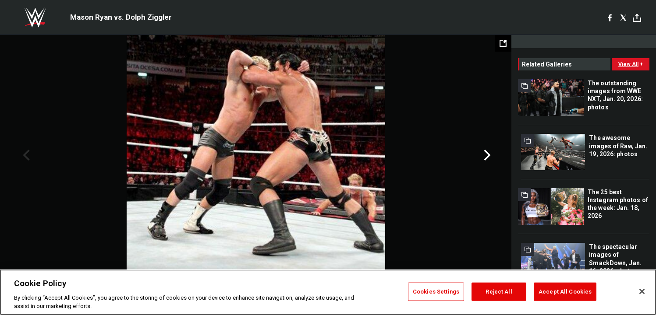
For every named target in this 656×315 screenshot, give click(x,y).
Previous (25, 155)
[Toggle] (637, 18)
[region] (328, 292)
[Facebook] (610, 17)
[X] (623, 17)
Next (486, 155)
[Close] (642, 291)
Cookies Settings (436, 291)
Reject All (499, 291)
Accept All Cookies (565, 291)
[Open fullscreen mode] (503, 43)
